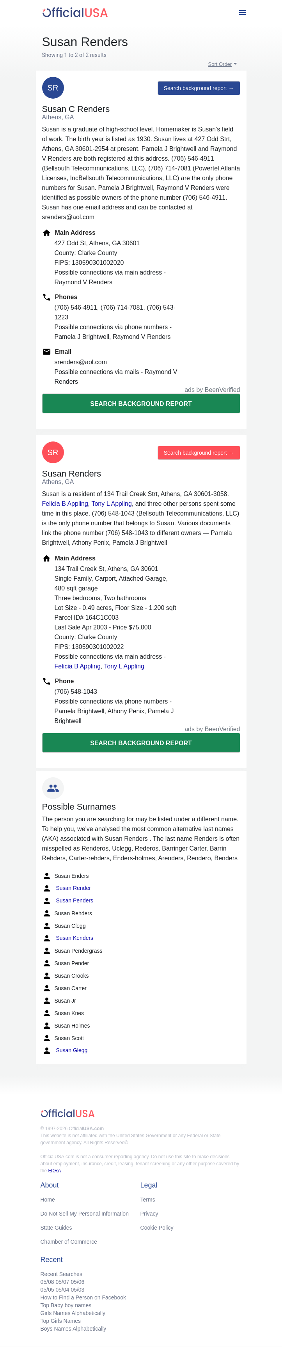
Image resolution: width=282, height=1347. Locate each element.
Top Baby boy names (66, 1305)
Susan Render (66, 888)
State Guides (56, 1228)
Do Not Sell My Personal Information (85, 1214)
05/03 (77, 1290)
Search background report (141, 404)
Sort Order (220, 64)
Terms (147, 1199)
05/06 (77, 1282)
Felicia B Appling (65, 503)
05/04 (62, 1290)
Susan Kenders (68, 938)
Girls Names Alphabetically (73, 1313)
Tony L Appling (111, 503)
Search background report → (199, 88)
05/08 (47, 1282)
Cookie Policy (157, 1228)
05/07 (62, 1282)
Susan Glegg (65, 1050)
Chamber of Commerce (69, 1242)
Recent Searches (61, 1274)
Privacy (149, 1214)
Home (48, 1199)
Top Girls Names (61, 1321)
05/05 (47, 1290)
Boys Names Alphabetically (73, 1329)
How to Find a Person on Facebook (83, 1297)
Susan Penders (68, 901)
